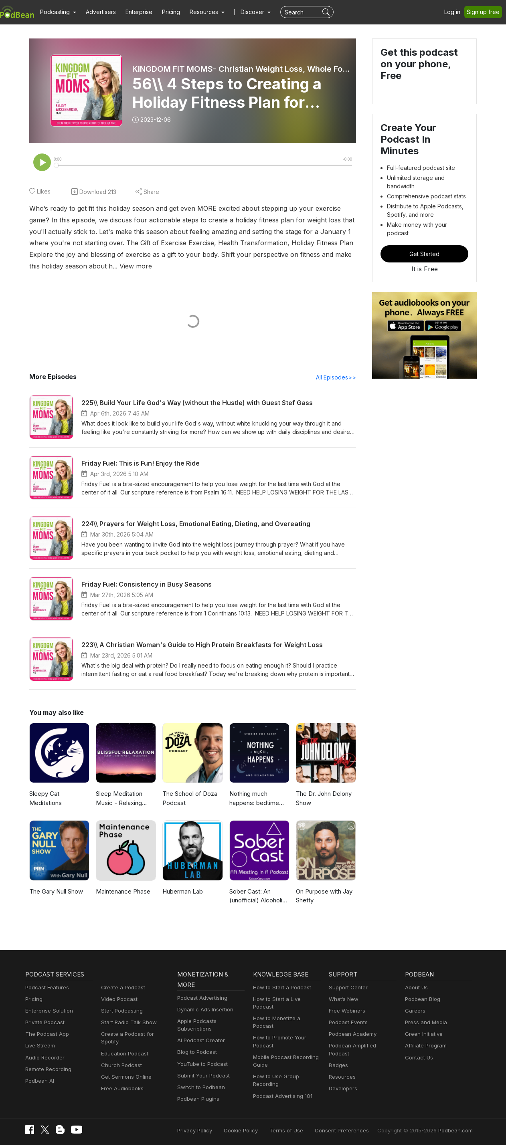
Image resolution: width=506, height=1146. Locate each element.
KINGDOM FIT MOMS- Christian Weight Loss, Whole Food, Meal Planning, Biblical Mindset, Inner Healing (241, 69)
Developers (342, 1082)
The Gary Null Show (56, 892)
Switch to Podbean (199, 1088)
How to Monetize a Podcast (285, 1012)
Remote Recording (47, 1070)
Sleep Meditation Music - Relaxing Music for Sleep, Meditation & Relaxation (118, 799)
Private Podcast (43, 1023)
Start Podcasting (120, 1012)
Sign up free (485, 12)
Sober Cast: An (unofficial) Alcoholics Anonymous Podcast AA (257, 897)
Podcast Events (347, 1023)
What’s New (343, 1000)
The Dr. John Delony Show (323, 799)
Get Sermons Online (125, 1070)
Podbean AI (39, 1082)
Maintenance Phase (122, 892)
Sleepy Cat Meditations (44, 799)
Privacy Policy (215, 1131)
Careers (414, 1012)
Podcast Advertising (200, 999)
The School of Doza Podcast (188, 799)
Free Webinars (346, 1012)
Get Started (424, 233)
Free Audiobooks (121, 1082)
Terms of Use (301, 1131)
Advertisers (98, 12)
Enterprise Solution (47, 1012)
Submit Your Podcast (201, 1076)
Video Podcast (118, 1000)
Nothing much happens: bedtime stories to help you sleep (253, 799)
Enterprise (134, 12)
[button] (57, 12)
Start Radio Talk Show (127, 1023)
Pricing (165, 12)
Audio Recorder (43, 1058)
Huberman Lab (182, 892)
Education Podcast (123, 1046)
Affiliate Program (424, 1046)
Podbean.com (457, 1131)
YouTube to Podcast (201, 1065)
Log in (455, 12)
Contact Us (418, 1058)
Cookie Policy (259, 1131)
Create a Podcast (121, 988)
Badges (338, 1058)
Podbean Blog (421, 1000)
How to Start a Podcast (280, 988)
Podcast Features (46, 988)
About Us (416, 988)
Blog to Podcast (195, 1053)
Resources (341, 1070)
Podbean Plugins (197, 1100)
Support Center (346, 988)
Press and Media (425, 1023)
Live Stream (39, 1046)
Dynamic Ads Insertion (203, 1010)
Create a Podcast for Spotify (134, 1035)
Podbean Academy (351, 1035)
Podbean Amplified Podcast (361, 1046)
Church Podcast (120, 1058)
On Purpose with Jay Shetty (323, 897)
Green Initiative (423, 1035)
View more (44, 266)
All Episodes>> (337, 378)
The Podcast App (45, 1035)
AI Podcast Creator (199, 1041)
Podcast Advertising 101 (281, 1081)
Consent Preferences (352, 1131)
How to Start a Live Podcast (285, 1000)
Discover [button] (244, 12)
